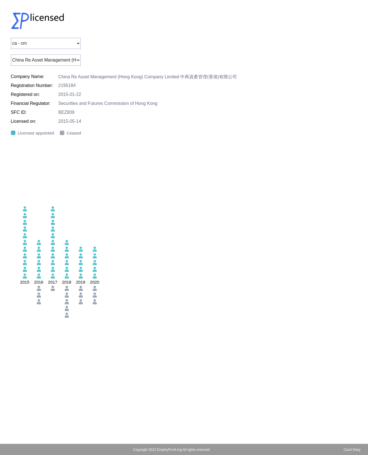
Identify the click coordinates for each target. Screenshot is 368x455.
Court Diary (352, 450)
